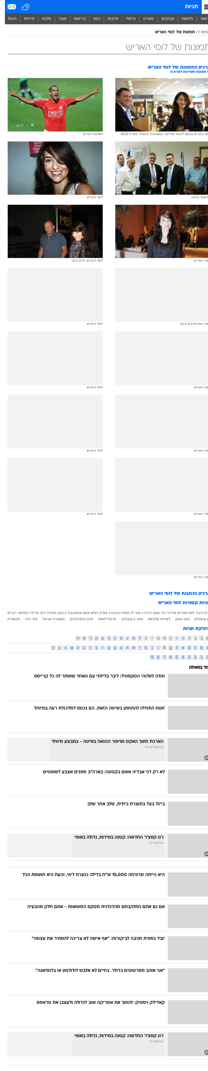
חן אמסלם (197, 619)
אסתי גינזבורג (114, 613)
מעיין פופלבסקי (77, 619)
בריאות (75, 19)
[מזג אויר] (21, 7)
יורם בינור (198, 613)
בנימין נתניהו (51, 613)
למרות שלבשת (154, 619)
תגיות (186, 7)
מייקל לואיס (102, 619)
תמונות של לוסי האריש (170, 32)
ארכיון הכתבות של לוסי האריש (174, 594)
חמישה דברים (13, 613)
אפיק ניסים (94, 613)
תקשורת (9, 619)
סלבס (41, 19)
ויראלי (126, 19)
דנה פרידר (32, 613)
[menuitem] (182, 19)
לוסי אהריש (181, 613)
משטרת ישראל (48, 619)
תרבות (108, 19)
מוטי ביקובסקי (127, 619)
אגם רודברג (146, 613)
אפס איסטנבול (73, 613)
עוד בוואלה (194, 667)
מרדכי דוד (163, 613)
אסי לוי (130, 613)
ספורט (143, 19)
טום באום (177, 619)
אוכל (58, 19)
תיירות (24, 19)
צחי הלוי (26, 619)
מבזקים (163, 19)
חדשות (182, 19)
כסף (91, 19)
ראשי (200, 19)
